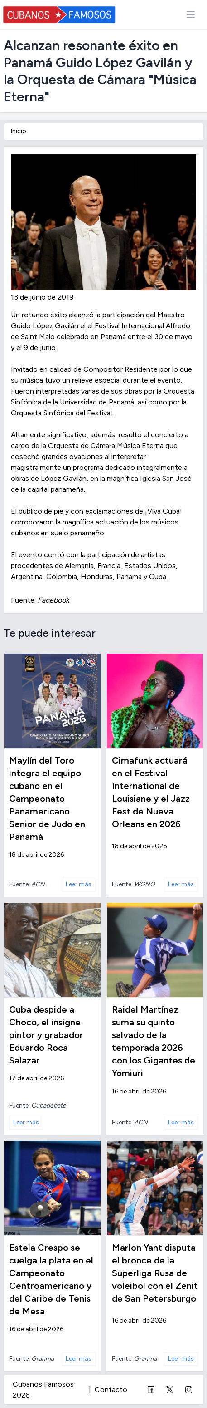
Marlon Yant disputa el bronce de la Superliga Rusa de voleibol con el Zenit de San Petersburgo (155, 1273)
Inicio (18, 131)
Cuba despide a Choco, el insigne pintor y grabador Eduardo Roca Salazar (46, 1035)
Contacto (111, 1389)
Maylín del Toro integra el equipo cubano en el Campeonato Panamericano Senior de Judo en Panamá (47, 798)
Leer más (78, 884)
